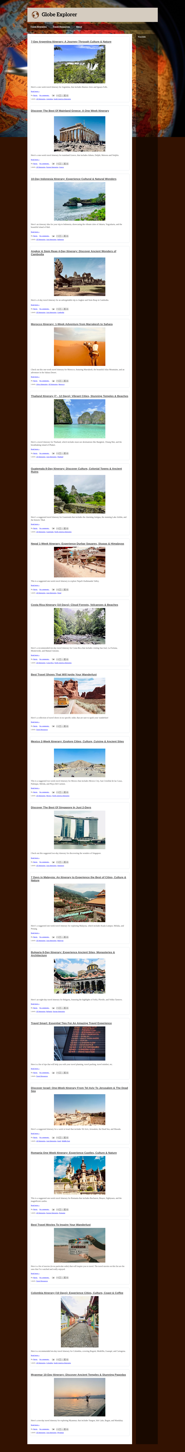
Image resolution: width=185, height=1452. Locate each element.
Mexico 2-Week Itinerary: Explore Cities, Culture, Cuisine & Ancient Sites (77, 741)
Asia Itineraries (51, 239)
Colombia (49, 1363)
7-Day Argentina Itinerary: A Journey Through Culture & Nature (71, 41)
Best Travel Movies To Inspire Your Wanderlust (61, 1224)
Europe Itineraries (52, 167)
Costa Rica (50, 663)
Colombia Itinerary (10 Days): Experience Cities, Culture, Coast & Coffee (77, 1292)
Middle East (66, 1141)
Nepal (59, 593)
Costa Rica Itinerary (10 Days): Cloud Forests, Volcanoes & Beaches (74, 604)
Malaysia (60, 941)
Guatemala (49, 532)
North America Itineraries (63, 532)
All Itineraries (40, 99)
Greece (61, 167)
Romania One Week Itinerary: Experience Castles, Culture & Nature (74, 1152)
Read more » (35, 91)
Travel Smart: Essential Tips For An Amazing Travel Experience (71, 1023)
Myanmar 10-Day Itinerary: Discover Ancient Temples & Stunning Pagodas (78, 1374)
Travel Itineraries (38, 27)
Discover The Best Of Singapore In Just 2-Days (61, 807)
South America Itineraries (62, 99)
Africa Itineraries (42, 384)
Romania (62, 1213)
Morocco (61, 384)
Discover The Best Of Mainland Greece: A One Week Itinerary (70, 110)
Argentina (49, 99)
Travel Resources (61, 27)
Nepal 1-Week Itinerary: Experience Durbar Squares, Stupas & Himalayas (77, 543)
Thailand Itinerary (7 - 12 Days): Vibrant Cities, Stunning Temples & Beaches (79, 396)
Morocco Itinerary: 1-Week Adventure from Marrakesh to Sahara (72, 324)
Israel (59, 1141)
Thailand (60, 457)
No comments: (44, 95)
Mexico (48, 796)
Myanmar (60, 1433)
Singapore (60, 865)
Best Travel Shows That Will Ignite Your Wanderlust (64, 674)
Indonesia (60, 239)
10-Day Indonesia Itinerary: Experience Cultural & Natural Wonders (74, 178)
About (79, 27)
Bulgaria (49, 1011)
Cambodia (60, 312)
